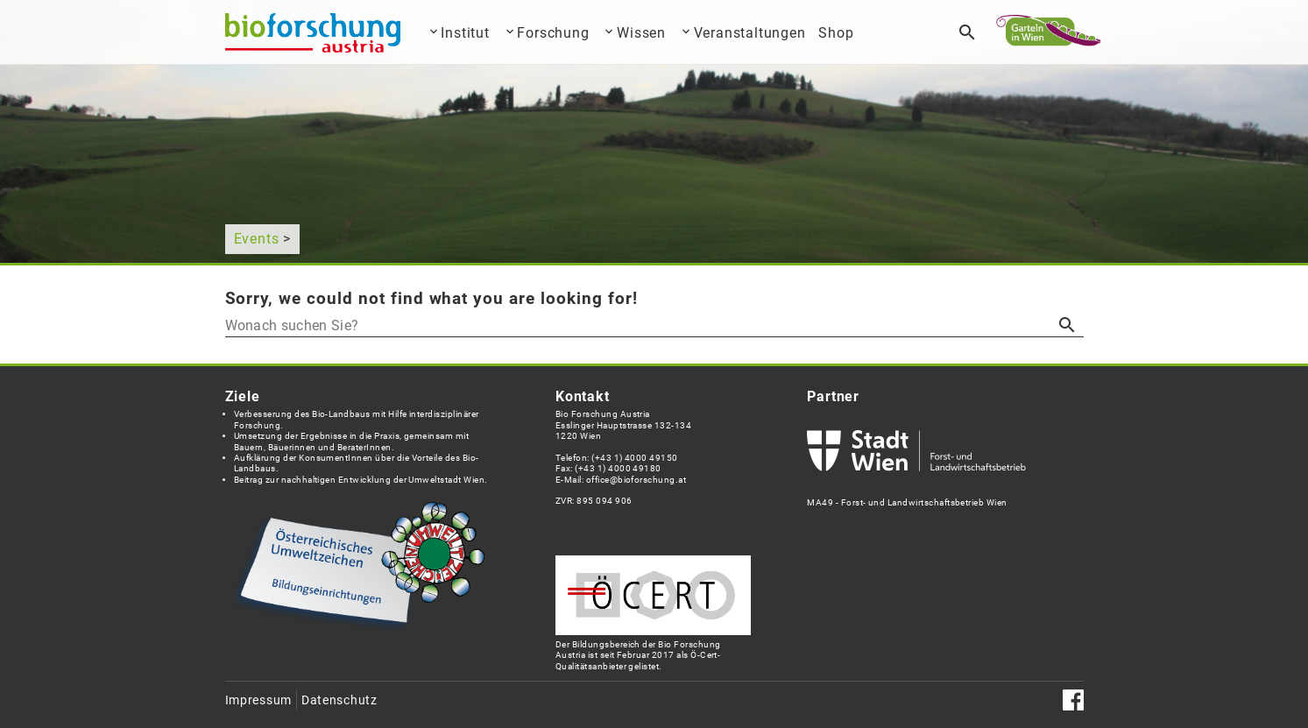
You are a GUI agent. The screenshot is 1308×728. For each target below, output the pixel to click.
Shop (835, 33)
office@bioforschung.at (636, 479)
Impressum (258, 700)
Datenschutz (339, 700)
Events (256, 238)
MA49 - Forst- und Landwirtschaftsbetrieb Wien (916, 496)
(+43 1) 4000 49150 (634, 458)
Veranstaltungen (750, 33)
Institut (465, 33)
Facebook (1073, 699)
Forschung (553, 33)
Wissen (641, 33)
